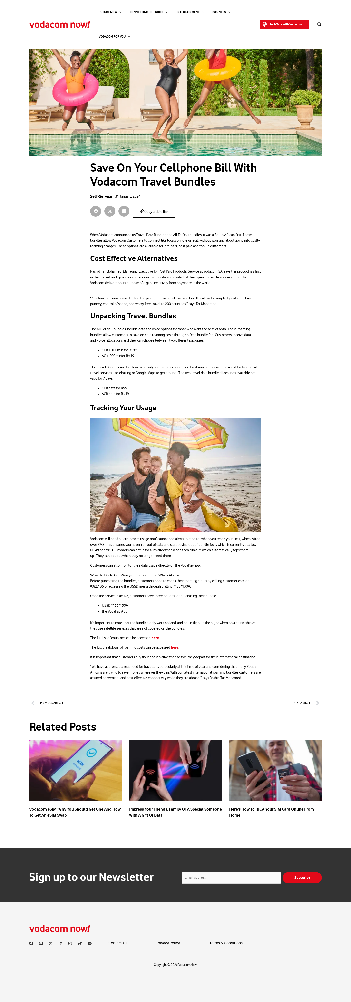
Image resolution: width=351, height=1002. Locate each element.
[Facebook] (31, 943)
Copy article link (154, 211)
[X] (51, 943)
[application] (115, 12)
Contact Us (117, 943)
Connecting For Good (140, 12)
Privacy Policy (168, 943)
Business (204, 12)
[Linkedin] (60, 943)
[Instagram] (70, 943)
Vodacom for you (232, 12)
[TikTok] (80, 943)
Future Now (106, 12)
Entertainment (177, 12)
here (155, 638)
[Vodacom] (90, 943)
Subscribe (302, 877)
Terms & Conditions (226, 943)
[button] (284, 12)
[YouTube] (41, 943)
